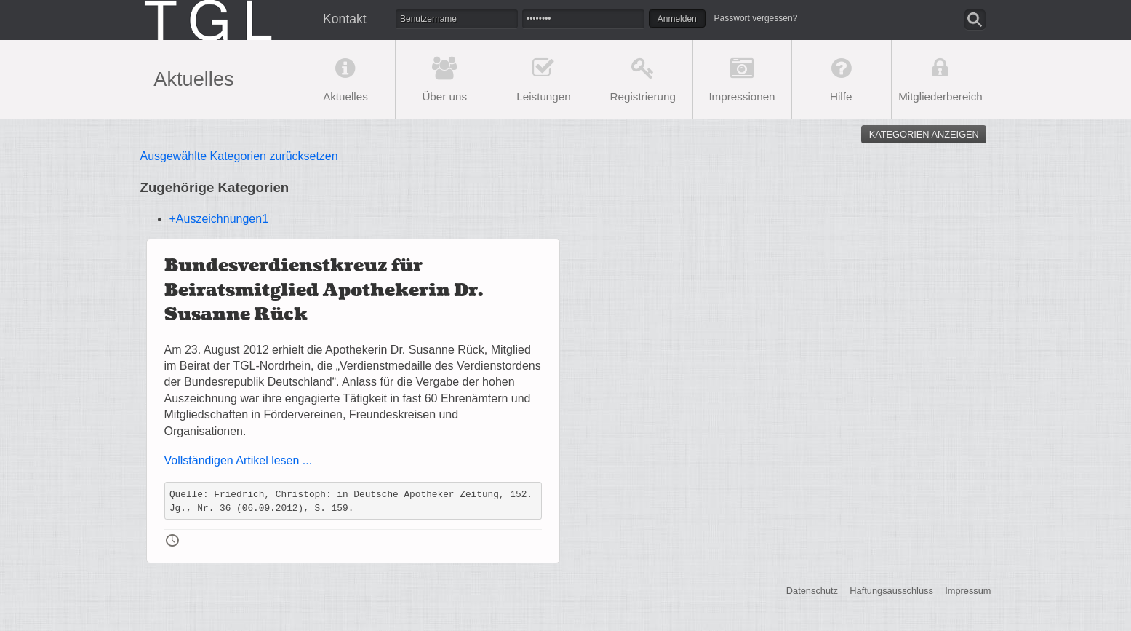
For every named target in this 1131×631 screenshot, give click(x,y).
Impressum (968, 590)
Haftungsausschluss (891, 590)
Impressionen (741, 96)
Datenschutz (812, 590)
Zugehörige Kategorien (214, 187)
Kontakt (345, 19)
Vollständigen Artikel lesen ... (238, 460)
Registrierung (643, 96)
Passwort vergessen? (756, 18)
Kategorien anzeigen (924, 134)
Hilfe (841, 96)
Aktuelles (345, 96)
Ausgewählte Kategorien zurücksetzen (239, 156)
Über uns (444, 96)
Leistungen (543, 96)
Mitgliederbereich (940, 96)
